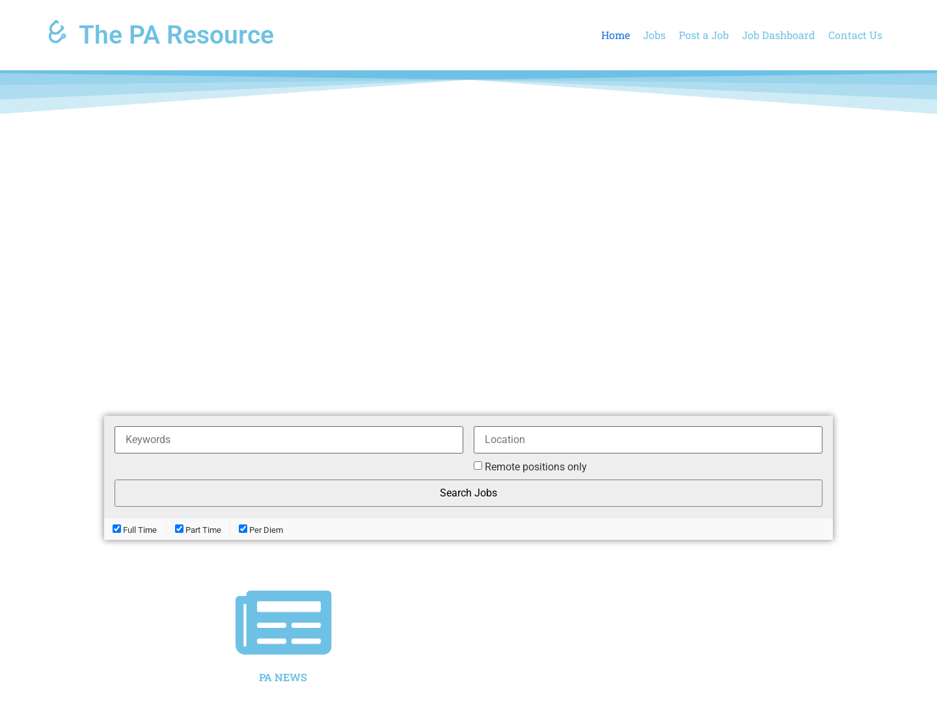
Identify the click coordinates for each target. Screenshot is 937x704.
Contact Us (855, 35)
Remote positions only (536, 467)
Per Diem (261, 529)
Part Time (198, 529)
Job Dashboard (778, 35)
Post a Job (704, 35)
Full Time (135, 529)
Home (615, 35)
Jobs (654, 35)
